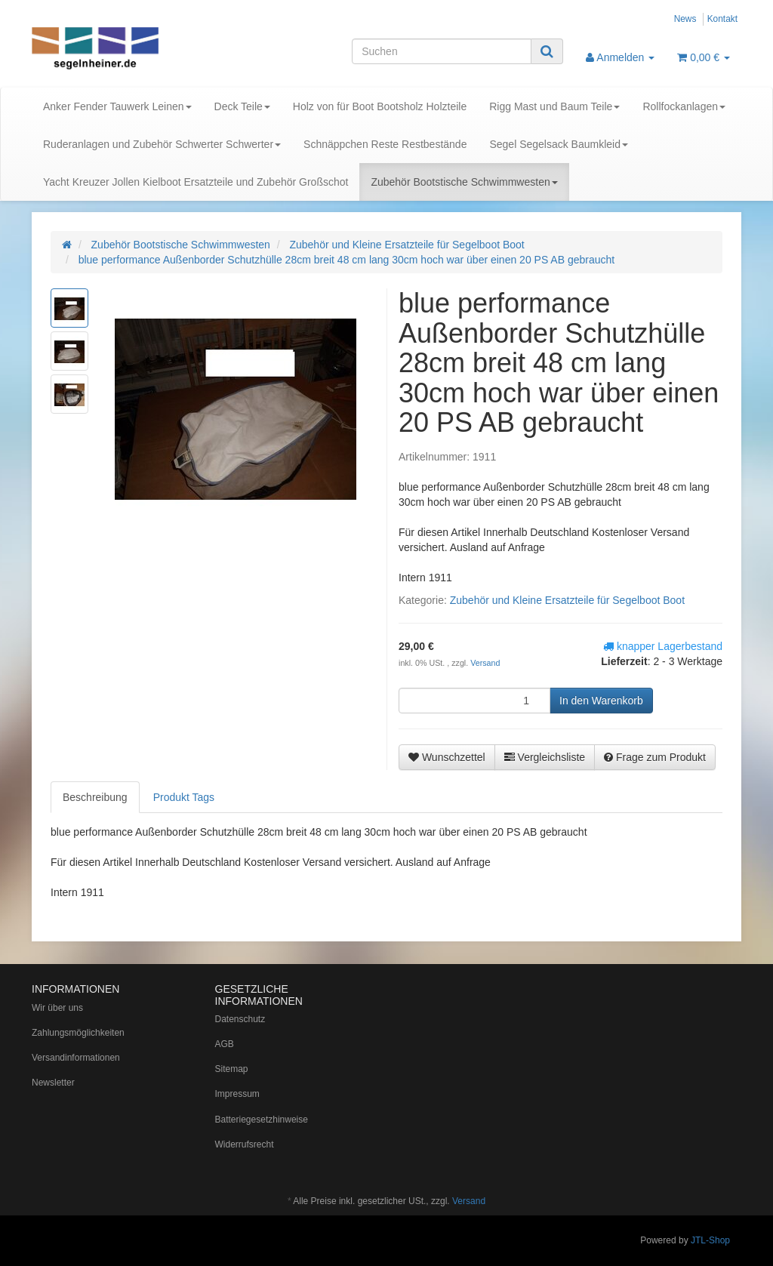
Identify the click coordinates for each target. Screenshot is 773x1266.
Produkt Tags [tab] (183, 797)
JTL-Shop (710, 1240)
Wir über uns (57, 1008)
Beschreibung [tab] (95, 797)
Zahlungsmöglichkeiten (78, 1032)
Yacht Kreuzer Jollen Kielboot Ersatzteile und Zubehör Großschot (195, 182)
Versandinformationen (76, 1057)
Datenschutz (240, 1019)
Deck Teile (242, 106)
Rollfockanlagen (683, 106)
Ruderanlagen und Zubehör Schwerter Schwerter (162, 144)
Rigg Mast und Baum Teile (554, 106)
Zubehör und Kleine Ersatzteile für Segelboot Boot (567, 600)
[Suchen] (441, 51)
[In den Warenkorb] (601, 700)
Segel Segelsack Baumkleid (558, 144)
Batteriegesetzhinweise (261, 1119)
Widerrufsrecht (244, 1144)
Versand (485, 662)
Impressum (237, 1094)
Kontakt (722, 19)
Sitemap (231, 1069)
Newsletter (53, 1082)
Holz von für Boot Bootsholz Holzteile (380, 106)
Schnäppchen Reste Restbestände (385, 144)
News (685, 19)
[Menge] (474, 700)
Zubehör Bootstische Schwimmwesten (464, 182)
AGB (224, 1044)
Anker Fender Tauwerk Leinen (117, 106)
